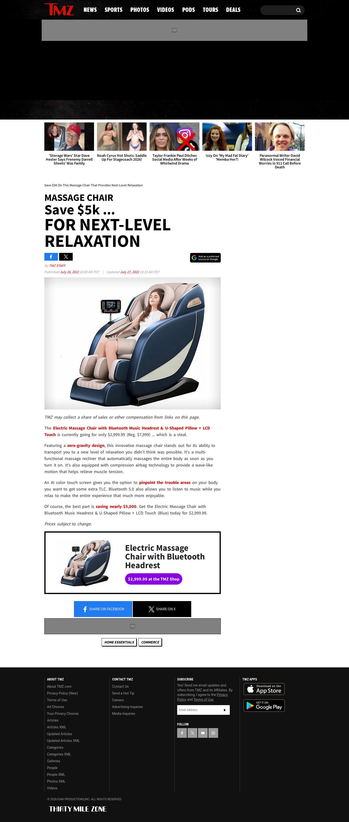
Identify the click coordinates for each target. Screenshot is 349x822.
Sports (93, 110)
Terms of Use (57, 700)
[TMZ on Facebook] (48, 70)
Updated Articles (59, 734)
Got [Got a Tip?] (60, 90)
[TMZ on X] (55, 70)
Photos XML (56, 781)
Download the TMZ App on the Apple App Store (264, 689)
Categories (55, 747)
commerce (150, 642)
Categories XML (59, 754)
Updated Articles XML (63, 741)
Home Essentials (119, 642)
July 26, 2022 (69, 272)
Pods (212, 110)
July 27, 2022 (130, 272)
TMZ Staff (57, 265)
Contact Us (120, 686)
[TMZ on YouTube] (203, 733)
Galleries (53, 761)
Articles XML (56, 727)
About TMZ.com (59, 686)
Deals (283, 110)
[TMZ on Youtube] (64, 69)
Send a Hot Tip (123, 693)
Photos (135, 110)
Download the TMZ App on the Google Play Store (264, 706)
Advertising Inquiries (127, 707)
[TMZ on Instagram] (73, 69)
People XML (56, 775)
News (56, 110)
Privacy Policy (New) (62, 693)
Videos (175, 110)
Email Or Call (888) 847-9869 (100, 90)
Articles (53, 720)
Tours (247, 110)
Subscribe (225, 710)
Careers (118, 700)
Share (103, 609)
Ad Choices (55, 707)
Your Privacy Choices (63, 714)
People (52, 768)
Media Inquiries (123, 714)
